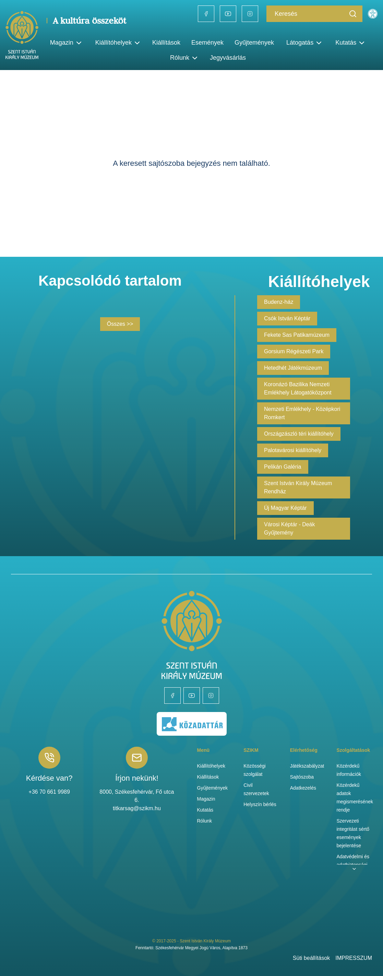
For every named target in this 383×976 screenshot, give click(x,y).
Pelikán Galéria (282, 467)
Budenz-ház (278, 302)
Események (207, 42)
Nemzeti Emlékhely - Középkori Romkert (302, 413)
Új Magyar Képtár (285, 508)
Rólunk (204, 821)
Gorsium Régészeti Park (293, 351)
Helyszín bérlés (259, 804)
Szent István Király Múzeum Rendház (298, 487)
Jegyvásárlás (228, 57)
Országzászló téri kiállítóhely (299, 434)
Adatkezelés (303, 788)
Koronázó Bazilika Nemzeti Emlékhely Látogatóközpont (298, 388)
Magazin (206, 799)
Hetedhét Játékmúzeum (293, 368)
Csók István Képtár (287, 318)
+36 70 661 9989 (49, 792)
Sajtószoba (302, 777)
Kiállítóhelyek (118, 43)
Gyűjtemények (254, 42)
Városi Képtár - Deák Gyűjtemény (289, 528)
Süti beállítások (311, 958)
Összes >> (120, 324)
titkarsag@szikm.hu (137, 808)
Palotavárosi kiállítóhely (292, 450)
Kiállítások (166, 42)
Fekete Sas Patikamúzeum (297, 335)
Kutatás (205, 810)
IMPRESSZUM (353, 958)
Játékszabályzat (307, 766)
